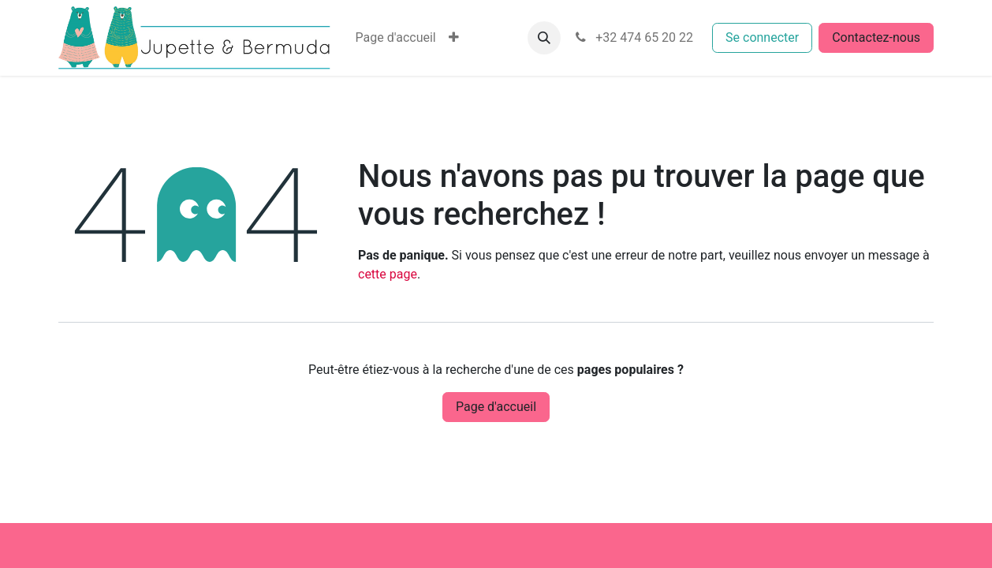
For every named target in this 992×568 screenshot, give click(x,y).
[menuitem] (395, 38)
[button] (544, 37)
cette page (387, 274)
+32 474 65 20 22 (633, 37)
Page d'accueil (496, 406)
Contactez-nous (876, 37)
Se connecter (762, 37)
